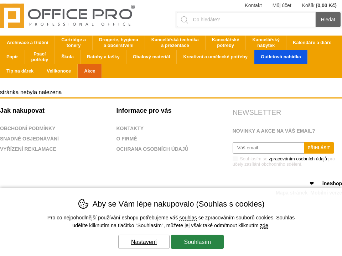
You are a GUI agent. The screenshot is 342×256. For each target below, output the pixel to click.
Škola (67, 56)
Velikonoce (59, 71)
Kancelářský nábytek (266, 42)
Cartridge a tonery (73, 42)
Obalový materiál (151, 56)
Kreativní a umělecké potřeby (215, 56)
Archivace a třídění (27, 42)
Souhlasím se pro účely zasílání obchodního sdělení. (284, 161)
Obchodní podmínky (28, 128)
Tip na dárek (19, 71)
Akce (89, 71)
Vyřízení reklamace (28, 149)
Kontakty (130, 128)
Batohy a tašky (103, 56)
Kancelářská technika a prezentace (175, 42)
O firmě (126, 139)
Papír (12, 56)
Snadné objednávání (29, 139)
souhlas (188, 217)
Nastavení (144, 242)
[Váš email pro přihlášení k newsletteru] (268, 148)
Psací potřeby (39, 56)
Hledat (328, 19)
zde (264, 225)
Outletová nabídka (281, 56)
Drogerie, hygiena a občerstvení (118, 42)
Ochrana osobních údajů (152, 149)
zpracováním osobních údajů (298, 158)
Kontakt (253, 5)
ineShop (332, 183)
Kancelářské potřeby (225, 42)
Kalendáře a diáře (312, 42)
